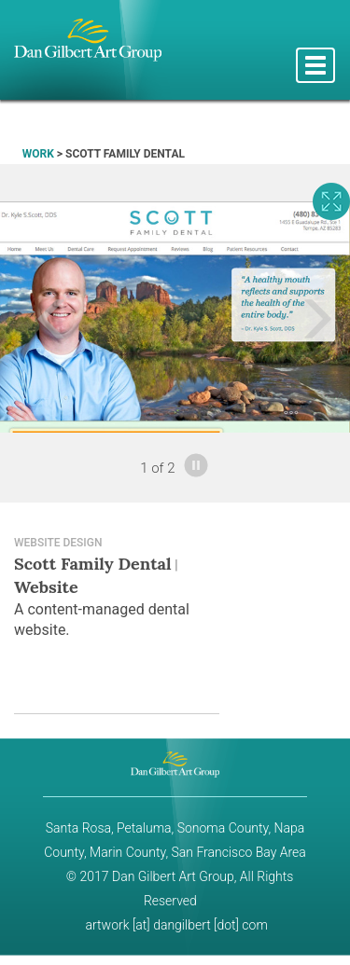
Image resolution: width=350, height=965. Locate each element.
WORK (38, 153)
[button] (26, 317)
